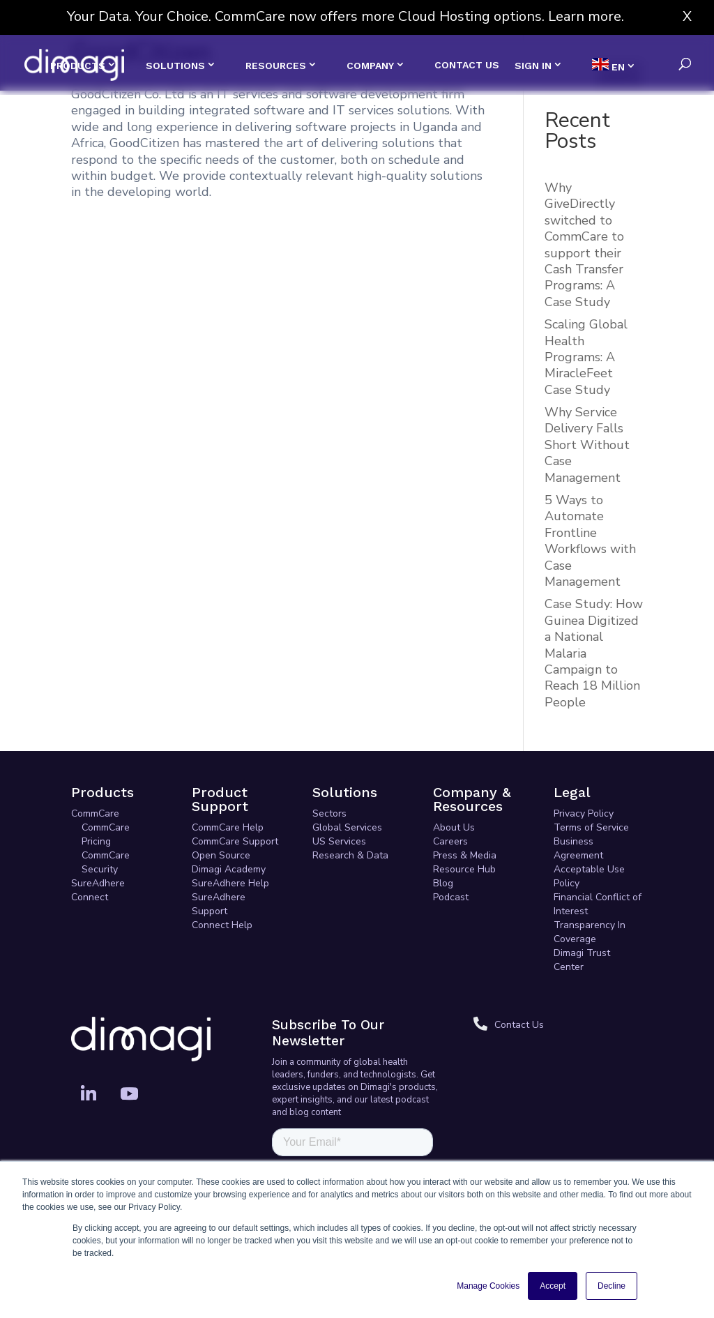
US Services (339, 841)
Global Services (347, 827)
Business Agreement (578, 848)
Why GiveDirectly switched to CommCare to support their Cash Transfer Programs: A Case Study (584, 244)
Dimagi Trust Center (582, 960)
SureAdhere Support (218, 904)
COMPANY (370, 65)
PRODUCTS (77, 65)
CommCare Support (235, 841)
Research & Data (350, 855)
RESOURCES (275, 65)
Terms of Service (591, 827)
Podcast (451, 897)
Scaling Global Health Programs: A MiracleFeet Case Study (586, 357)
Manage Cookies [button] (488, 1286)
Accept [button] (552, 1286)
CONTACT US (466, 65)
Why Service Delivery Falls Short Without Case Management (587, 445)
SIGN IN (533, 65)
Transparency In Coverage (589, 932)
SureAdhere (98, 883)
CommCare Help (228, 827)
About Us (454, 827)
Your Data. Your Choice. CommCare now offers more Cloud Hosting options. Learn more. (345, 16)
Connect (89, 897)
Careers (450, 841)
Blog (443, 883)
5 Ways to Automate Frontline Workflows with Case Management (590, 541)
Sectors (329, 813)
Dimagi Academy (229, 869)
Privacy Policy (584, 813)
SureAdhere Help (230, 883)
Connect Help (222, 925)
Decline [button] (611, 1286)
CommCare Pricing (106, 834)
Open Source (221, 855)
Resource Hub (464, 869)
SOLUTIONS (175, 65)
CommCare (95, 813)
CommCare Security (106, 862)
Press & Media (464, 855)
